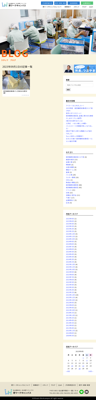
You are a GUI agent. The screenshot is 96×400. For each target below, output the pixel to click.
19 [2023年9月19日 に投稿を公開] (72, 366)
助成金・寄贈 (70, 182)
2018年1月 (70, 313)
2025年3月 (70, 226)
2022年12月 (70, 295)
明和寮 (68, 165)
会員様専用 (73, 3)
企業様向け (87, 3)
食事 (67, 172)
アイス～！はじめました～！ (75, 105)
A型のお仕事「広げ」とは (74, 121)
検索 (68, 89)
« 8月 (68, 371)
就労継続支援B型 (72, 185)
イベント (69, 190)
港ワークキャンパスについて (52, 7)
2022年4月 (70, 307)
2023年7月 (70, 277)
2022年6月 (70, 305)
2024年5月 (70, 252)
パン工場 (69, 175)
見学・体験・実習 (60, 3)
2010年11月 (70, 330)
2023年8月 (70, 274)
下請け (68, 198)
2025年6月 (70, 221)
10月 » (90, 371)
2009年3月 (70, 335)
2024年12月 (70, 234)
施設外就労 (70, 159)
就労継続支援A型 (72, 187)
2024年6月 (70, 249)
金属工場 (69, 162)
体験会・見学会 (71, 195)
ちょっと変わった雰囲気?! (74, 136)
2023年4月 (70, 285)
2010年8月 (70, 333)
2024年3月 (70, 257)
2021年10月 (70, 310)
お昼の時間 (70, 167)
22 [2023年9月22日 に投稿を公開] (83, 366)
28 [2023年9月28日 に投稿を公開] (80, 368)
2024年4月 (70, 254)
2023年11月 (70, 267)
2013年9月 (70, 325)
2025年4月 (70, 224)
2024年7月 (70, 246)
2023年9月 (70, 272)
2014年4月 (70, 320)
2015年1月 (70, 318)
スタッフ (76, 7)
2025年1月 (70, 231)
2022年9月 (70, 302)
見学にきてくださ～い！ (74, 113)
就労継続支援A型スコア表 (75, 157)
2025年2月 (70, 229)
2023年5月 (70, 282)
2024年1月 (70, 262)
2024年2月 (70, 259)
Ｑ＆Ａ (91, 7)
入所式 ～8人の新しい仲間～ (76, 123)
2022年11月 (70, 297)
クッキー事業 (70, 177)
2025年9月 (70, 218)
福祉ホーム (70, 170)
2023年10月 (70, 269)
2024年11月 (70, 236)
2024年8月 (70, 244)
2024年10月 (70, 239)
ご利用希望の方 (47, 3)
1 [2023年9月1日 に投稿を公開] (83, 358)
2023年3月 (70, 287)
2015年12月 (70, 315)
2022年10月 (70, 300)
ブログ (84, 7)
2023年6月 (70, 279)
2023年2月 (70, 290)
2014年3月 (70, 323)
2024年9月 (70, 241)
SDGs (68, 180)
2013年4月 (70, 328)
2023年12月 (70, 264)
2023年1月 (70, 292)
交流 (67, 203)
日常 (67, 192)
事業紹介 (67, 7)
